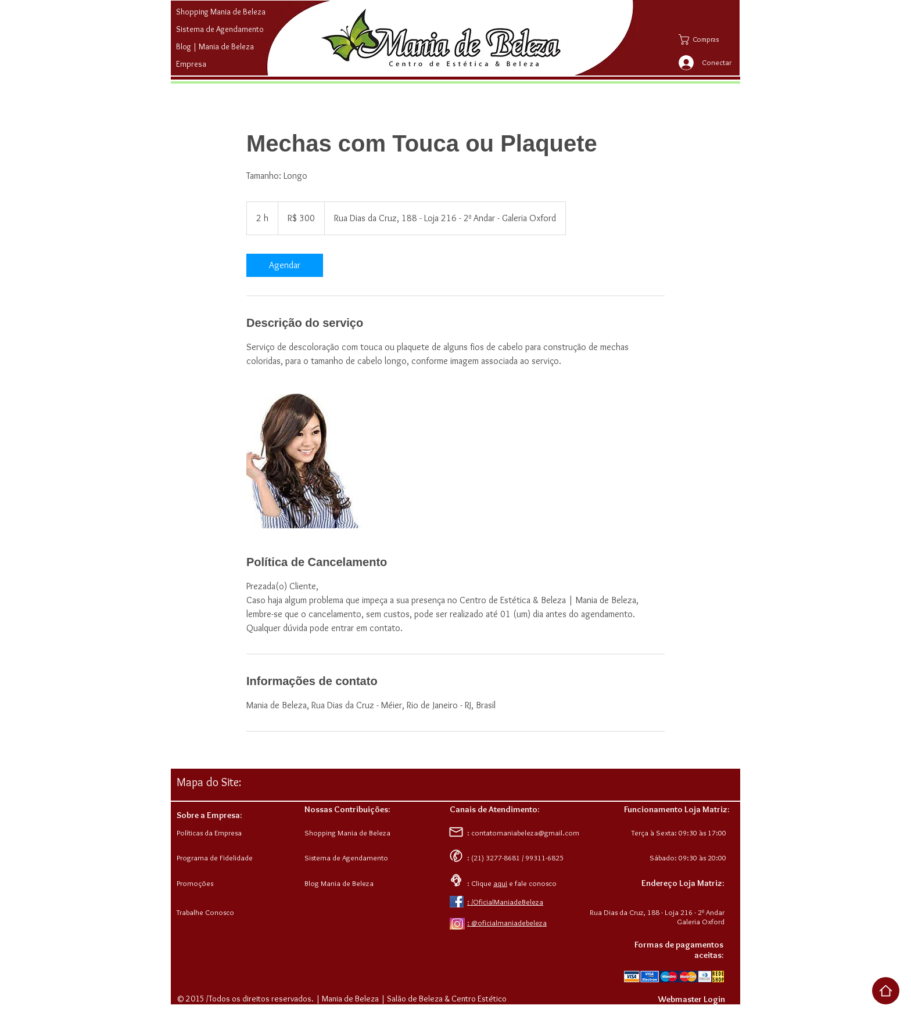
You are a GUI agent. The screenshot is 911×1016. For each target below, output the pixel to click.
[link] (284, 265)
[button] (707, 39)
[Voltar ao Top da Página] (885, 990)
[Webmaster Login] (691, 999)
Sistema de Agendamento (220, 29)
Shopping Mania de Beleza (221, 11)
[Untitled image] (313, 461)
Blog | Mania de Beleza (215, 46)
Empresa (191, 64)
